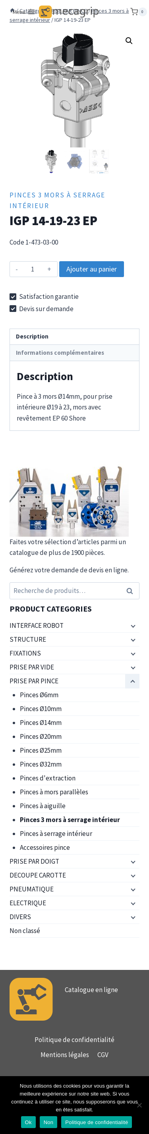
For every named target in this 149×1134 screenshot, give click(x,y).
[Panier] (138, 12)
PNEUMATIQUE (32, 889)
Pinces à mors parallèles (54, 792)
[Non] (139, 1105)
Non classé (25, 930)
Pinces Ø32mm (41, 764)
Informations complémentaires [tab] (60, 352)
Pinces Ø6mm (39, 694)
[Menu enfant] (132, 626)
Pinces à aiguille (43, 805)
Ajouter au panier (91, 268)
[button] (129, 41)
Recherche (131, 590)
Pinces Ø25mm (41, 750)
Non (49, 1122)
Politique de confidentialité (74, 1039)
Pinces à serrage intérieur (56, 833)
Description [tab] (32, 336)
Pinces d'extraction (47, 778)
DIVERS (20, 916)
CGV (102, 1054)
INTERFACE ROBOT (37, 625)
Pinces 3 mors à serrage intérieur (70, 819)
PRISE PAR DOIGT (34, 861)
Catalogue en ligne (91, 989)
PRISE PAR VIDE (32, 667)
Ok (28, 1122)
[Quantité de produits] (33, 269)
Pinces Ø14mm (41, 722)
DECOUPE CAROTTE (38, 875)
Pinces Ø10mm (41, 708)
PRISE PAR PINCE (34, 681)
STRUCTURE (28, 639)
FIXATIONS (25, 653)
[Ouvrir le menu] (24, 12)
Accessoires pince (45, 847)
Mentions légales (65, 1054)
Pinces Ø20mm (41, 736)
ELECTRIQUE (28, 903)
